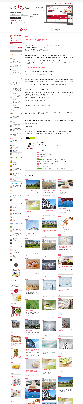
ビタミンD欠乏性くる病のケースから (46, 163)
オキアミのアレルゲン (44, 158)
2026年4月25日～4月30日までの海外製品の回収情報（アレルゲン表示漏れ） (54, 161)
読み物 (11, 138)
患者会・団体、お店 (14, 223)
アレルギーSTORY (14, 183)
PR (10, 78)
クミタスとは (42, 10)
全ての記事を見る (13, 50)
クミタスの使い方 (15, 40)
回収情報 (12, 113)
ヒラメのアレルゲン (43, 156)
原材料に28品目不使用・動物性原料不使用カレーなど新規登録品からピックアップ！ (57, 159)
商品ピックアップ (14, 157)
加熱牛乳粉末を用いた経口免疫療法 (46, 154)
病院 (11, 246)
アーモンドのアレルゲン (44, 166)
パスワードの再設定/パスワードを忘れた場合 (27, 16)
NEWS (11, 54)
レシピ (11, 203)
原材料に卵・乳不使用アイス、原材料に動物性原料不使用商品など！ (54, 168)
